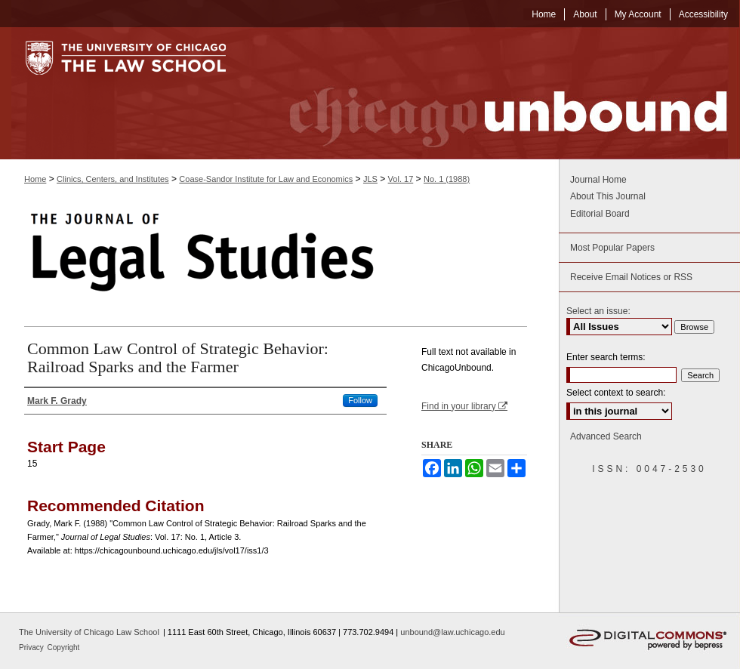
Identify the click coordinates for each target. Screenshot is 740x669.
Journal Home (598, 179)
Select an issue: (598, 311)
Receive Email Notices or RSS (631, 277)
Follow (360, 400)
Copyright (64, 647)
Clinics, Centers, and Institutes (113, 178)
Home (35, 178)
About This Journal (608, 196)
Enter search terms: (606, 357)
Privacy (32, 647)
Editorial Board (600, 213)
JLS (370, 178)
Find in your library (464, 406)
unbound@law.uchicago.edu (452, 632)
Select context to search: (615, 392)
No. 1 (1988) (447, 178)
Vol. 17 (401, 178)
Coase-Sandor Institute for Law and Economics (266, 178)
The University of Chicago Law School (89, 632)
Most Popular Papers (612, 247)
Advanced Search (606, 436)
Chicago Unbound (494, 93)
